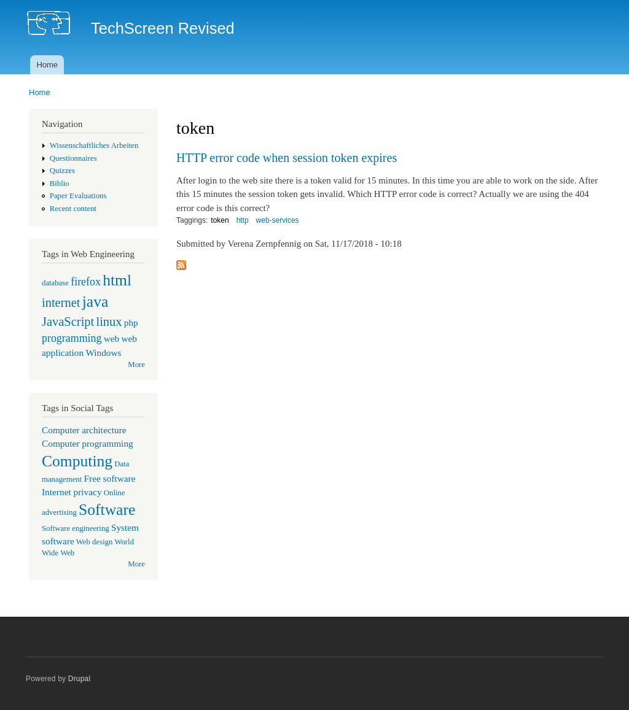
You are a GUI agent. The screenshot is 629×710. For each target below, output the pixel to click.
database (55, 283)
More (136, 364)
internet (61, 302)
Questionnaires (73, 158)
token (220, 220)
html (117, 280)
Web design (94, 542)
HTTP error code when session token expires (286, 157)
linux (109, 321)
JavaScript (68, 321)
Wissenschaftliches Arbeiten (94, 145)
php (131, 322)
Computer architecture (84, 430)
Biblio (59, 183)
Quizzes (62, 170)
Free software (110, 478)
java (95, 302)
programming (71, 338)
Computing (77, 461)
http (242, 220)
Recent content (73, 208)
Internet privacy (72, 492)
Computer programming (87, 443)
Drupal (79, 678)
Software (107, 510)
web (112, 338)
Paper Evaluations (78, 195)
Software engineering (75, 528)
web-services (277, 220)
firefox (86, 282)
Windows (103, 352)
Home (47, 64)
